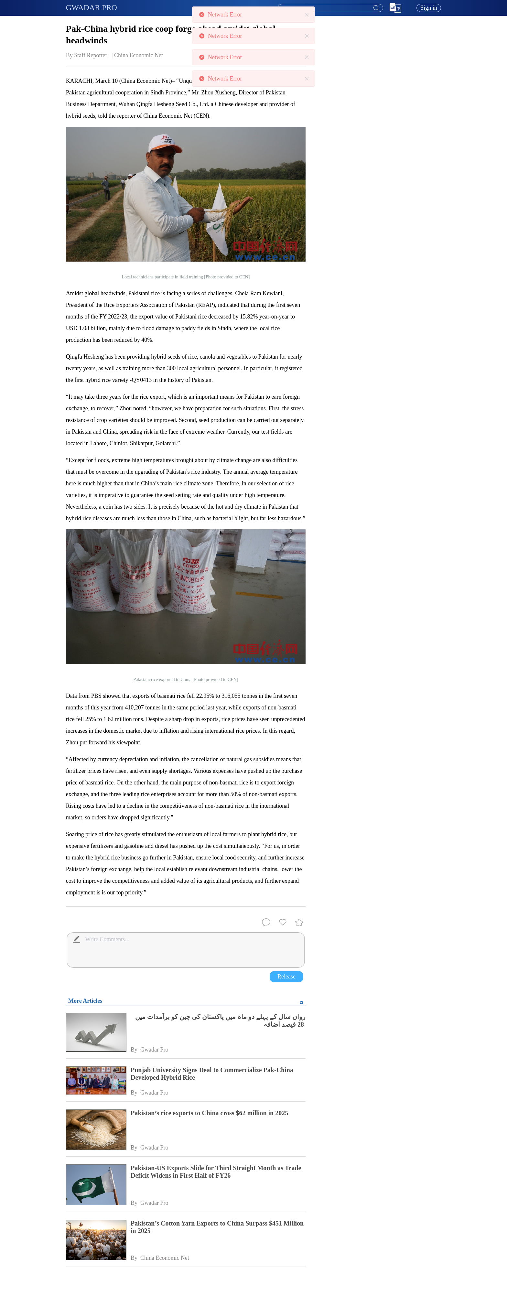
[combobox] (330, 8)
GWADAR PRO (91, 7)
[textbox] (330, 8)
